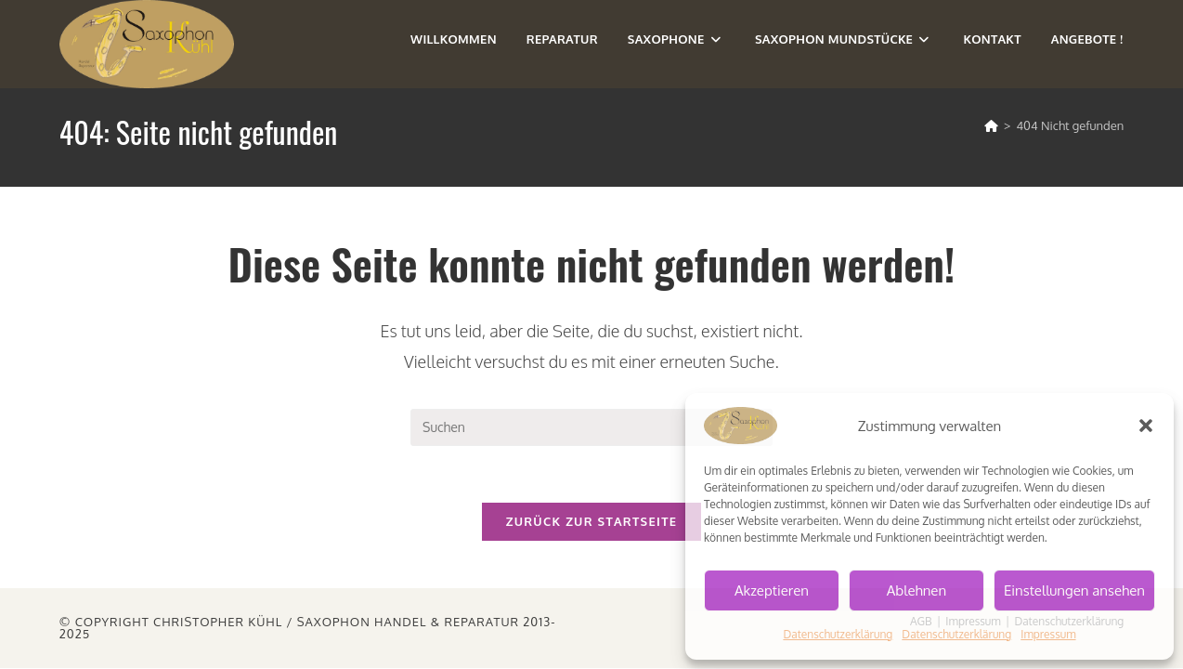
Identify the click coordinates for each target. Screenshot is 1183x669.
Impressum (1047, 634)
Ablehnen (916, 590)
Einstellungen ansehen (1074, 590)
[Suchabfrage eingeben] (591, 427)
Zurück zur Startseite (592, 521)
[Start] (991, 125)
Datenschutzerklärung (837, 634)
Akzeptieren (771, 590)
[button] (1146, 425)
